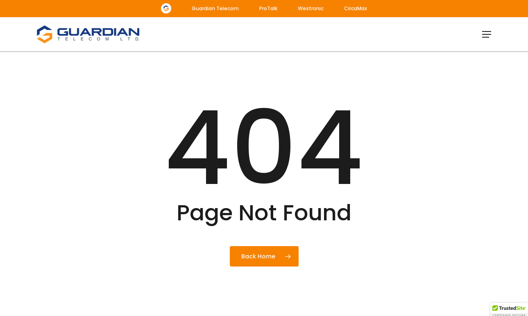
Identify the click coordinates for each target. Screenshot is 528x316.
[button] (486, 34)
